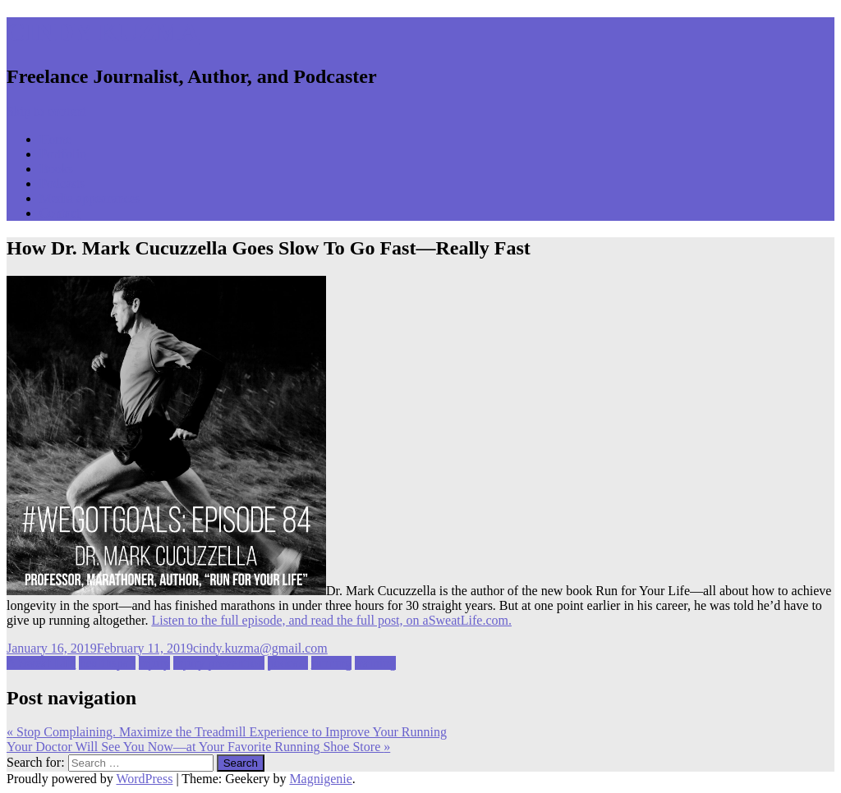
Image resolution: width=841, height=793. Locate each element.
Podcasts (62, 183)
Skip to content (46, 111)
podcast (288, 663)
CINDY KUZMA (103, 32)
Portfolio (62, 154)
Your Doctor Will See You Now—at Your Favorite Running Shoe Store (198, 747)
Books (56, 169)
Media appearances (89, 198)
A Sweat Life (41, 663)
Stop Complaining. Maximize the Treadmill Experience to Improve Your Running (227, 732)
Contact (59, 213)
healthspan (107, 663)
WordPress (144, 779)
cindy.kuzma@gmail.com (260, 648)
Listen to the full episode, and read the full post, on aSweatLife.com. (331, 620)
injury (154, 663)
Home (55, 139)
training (375, 663)
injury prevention (218, 663)
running (331, 663)
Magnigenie (320, 779)
